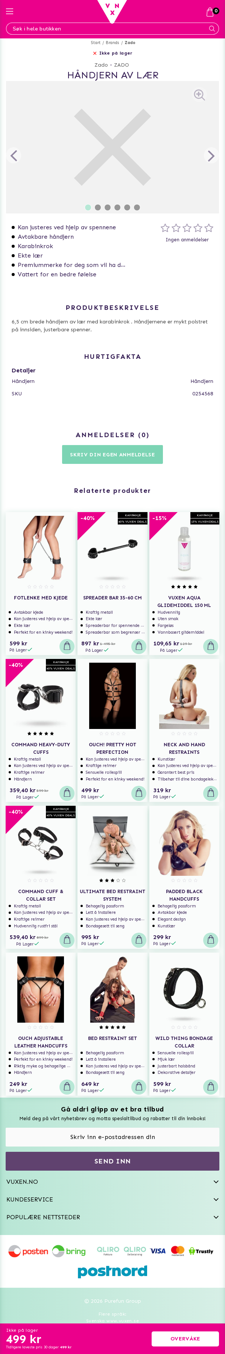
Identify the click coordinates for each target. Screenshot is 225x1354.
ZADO (121, 65)
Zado (130, 42)
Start (95, 42)
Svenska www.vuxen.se (112, 1321)
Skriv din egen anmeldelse (112, 454)
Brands (112, 42)
